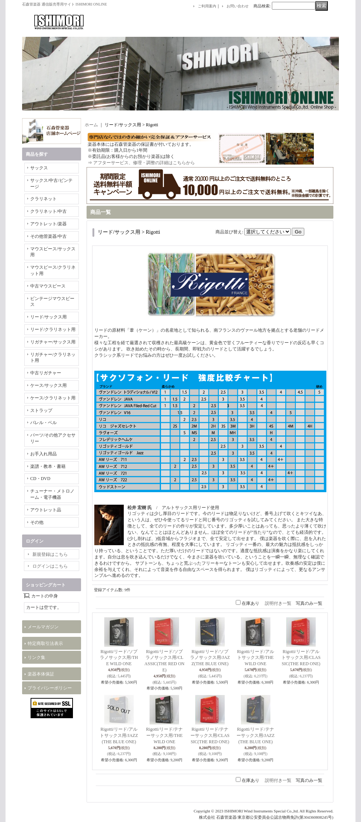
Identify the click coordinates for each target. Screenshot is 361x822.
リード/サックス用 (48, 317)
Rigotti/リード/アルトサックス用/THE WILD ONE (255, 658)
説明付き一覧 (278, 603)
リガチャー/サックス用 (53, 342)
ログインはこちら (50, 566)
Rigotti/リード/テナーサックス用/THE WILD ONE (164, 735)
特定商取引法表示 (45, 643)
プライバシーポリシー (50, 688)
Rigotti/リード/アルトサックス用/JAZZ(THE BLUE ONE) (119, 735)
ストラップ (41, 410)
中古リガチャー (45, 372)
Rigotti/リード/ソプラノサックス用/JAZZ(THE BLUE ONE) (210, 658)
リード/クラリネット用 (53, 329)
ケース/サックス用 (48, 385)
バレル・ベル (43, 422)
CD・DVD (40, 478)
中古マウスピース (48, 286)
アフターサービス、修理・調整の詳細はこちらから (144, 162)
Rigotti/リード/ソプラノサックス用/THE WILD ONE (119, 658)
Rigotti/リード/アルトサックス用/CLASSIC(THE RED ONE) (300, 658)
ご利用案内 (207, 6)
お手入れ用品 (43, 453)
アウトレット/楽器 (48, 223)
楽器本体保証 (41, 674)
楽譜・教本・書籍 (48, 466)
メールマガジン (43, 626)
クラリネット (43, 198)
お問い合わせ (238, 6)
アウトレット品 (45, 509)
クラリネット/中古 (48, 211)
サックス (39, 167)
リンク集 (36, 657)
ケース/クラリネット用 (53, 398)
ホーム (91, 124)
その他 (36, 522)
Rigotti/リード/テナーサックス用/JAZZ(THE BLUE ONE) (255, 735)
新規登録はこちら (50, 554)
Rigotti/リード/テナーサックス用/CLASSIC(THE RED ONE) (209, 735)
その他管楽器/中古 (48, 236)
